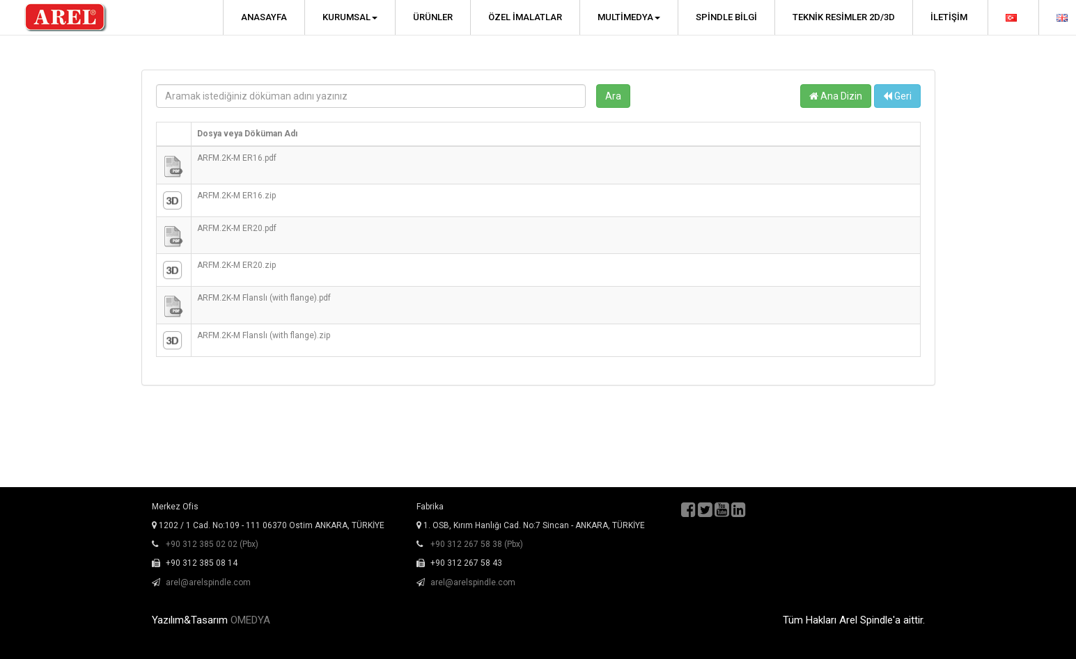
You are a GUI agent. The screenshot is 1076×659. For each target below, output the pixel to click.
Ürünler (433, 17)
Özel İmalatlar (525, 17)
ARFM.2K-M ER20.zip (236, 265)
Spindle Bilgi (726, 17)
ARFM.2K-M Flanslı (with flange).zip (263, 335)
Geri (897, 96)
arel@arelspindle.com (208, 582)
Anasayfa (264, 17)
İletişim (948, 17)
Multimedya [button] (629, 17)
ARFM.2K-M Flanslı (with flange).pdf (264, 298)
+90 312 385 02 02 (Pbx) (212, 544)
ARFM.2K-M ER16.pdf (236, 158)
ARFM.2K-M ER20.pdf (236, 228)
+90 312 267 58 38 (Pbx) (476, 544)
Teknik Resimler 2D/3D (844, 17)
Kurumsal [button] (349, 17)
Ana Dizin (835, 96)
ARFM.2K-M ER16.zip (236, 195)
